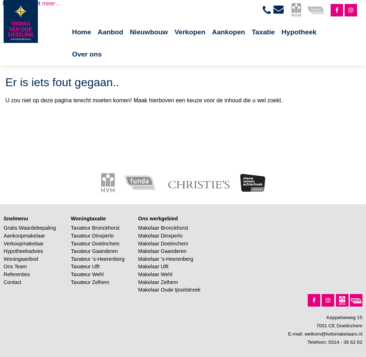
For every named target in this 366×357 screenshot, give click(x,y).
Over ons (87, 54)
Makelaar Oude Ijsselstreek (169, 290)
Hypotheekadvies (23, 251)
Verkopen (189, 32)
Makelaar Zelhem (158, 282)
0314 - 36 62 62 (345, 342)
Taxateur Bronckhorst (95, 228)
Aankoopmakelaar (24, 236)
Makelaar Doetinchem (163, 243)
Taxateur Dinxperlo (92, 236)
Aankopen (228, 32)
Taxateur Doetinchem (95, 243)
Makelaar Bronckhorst (163, 228)
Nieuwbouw (149, 32)
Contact (12, 282)
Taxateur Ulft (85, 266)
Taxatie (263, 32)
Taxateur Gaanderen (94, 251)
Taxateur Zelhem (90, 282)
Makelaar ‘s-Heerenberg (165, 259)
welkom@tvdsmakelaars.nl (333, 334)
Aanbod (110, 32)
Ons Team (15, 266)
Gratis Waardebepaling (30, 228)
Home (81, 32)
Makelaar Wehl (155, 274)
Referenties (17, 274)
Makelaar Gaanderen (162, 251)
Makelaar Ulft (153, 266)
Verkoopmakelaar (24, 243)
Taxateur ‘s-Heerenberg (97, 259)
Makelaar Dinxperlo (160, 236)
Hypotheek (298, 32)
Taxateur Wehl (87, 274)
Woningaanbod (21, 259)
